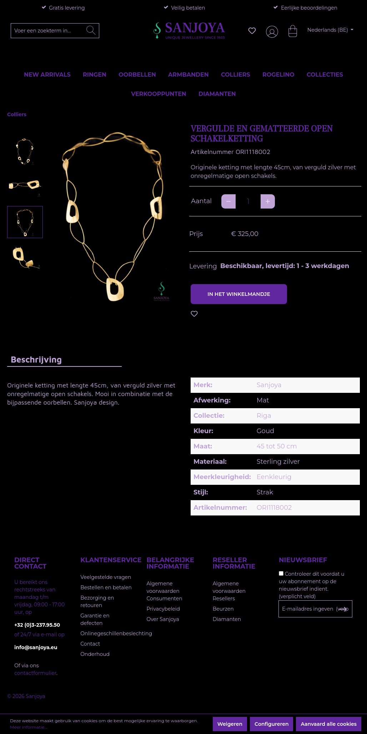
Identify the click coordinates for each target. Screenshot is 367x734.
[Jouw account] (270, 31)
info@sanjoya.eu (35, 647)
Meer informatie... (28, 727)
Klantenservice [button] (106, 560)
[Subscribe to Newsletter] (342, 609)
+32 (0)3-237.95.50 (37, 625)
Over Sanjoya (163, 619)
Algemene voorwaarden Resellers (229, 591)
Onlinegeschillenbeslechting (116, 633)
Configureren (271, 724)
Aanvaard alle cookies (329, 724)
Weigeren (229, 724)
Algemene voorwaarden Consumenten (164, 591)
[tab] (64, 359)
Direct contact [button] (30, 563)
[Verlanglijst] (252, 30)
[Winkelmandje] (289, 30)
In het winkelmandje (238, 294)
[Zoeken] (91, 31)
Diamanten (227, 619)
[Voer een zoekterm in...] (55, 31)
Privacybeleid (163, 609)
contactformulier (35, 673)
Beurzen (223, 609)
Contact (90, 644)
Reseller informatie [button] (234, 563)
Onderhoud (95, 654)
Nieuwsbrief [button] (303, 560)
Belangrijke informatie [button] (170, 563)
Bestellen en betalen (106, 587)
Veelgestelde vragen (105, 577)
